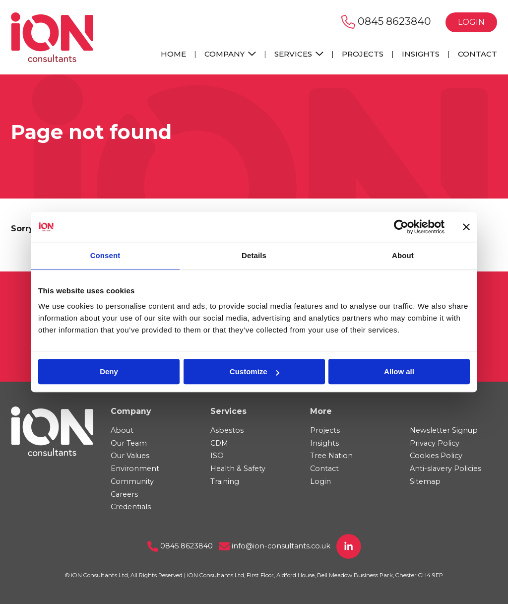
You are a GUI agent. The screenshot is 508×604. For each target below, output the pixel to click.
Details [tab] (254, 255)
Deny (109, 371)
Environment (135, 468)
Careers (124, 494)
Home (173, 54)
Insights (421, 54)
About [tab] (403, 255)
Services (298, 54)
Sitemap (425, 481)
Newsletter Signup (444, 430)
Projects (362, 54)
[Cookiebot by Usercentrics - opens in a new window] (401, 226)
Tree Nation (331, 455)
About (122, 430)
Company (230, 54)
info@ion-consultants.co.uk (274, 545)
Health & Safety (237, 468)
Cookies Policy (436, 455)
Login (471, 22)
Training (224, 481)
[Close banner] (466, 226)
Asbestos (227, 430)
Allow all (399, 371)
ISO (217, 455)
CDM (219, 443)
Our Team (129, 443)
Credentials (131, 506)
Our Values (130, 455)
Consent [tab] (105, 255)
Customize (254, 371)
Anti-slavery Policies (445, 468)
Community (132, 481)
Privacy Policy (434, 443)
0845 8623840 (386, 21)
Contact (477, 54)
